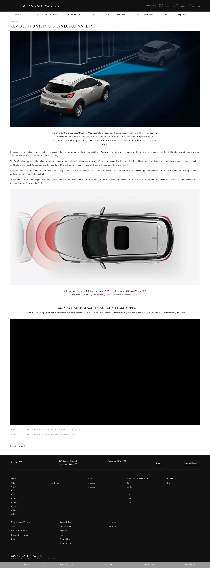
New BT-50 (54, 483)
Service (93, 15)
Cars (91, 478)
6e (89, 491)
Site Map (159, 522)
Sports (169, 478)
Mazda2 (102, 291)
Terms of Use (64, 539)
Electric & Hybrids (137, 478)
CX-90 (13, 514)
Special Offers (74, 15)
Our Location (149, 6)
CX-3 (13, 483)
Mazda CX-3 (36, 183)
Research (14, 170)
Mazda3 (100, 295)
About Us (111, 522)
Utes (52, 478)
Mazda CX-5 (125, 291)
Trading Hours (190, 463)
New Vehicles (21, 15)
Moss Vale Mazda (40, 6)
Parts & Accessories (115, 15)
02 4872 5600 (164, 5)
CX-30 (13, 487)
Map (158, 463)
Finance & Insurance (144, 15)
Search (193, 14)
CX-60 (13, 502)
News (61, 535)
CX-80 (13, 510)
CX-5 (13, 491)
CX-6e (13, 498)
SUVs (13, 478)
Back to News (16, 446)
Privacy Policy (64, 543)
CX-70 (13, 506)
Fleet (166, 15)
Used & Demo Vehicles (47, 15)
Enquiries (181, 15)
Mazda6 (109, 295)
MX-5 (168, 483)
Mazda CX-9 (140, 291)
